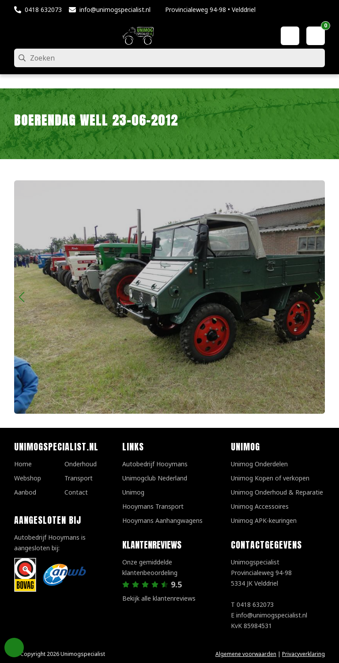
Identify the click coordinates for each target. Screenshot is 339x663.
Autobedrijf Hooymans (155, 464)
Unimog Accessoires (260, 506)
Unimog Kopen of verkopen (270, 478)
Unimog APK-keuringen (264, 520)
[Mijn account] (290, 36)
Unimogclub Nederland (154, 478)
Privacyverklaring (303, 654)
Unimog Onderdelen (259, 464)
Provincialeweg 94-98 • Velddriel (210, 9)
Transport (78, 478)
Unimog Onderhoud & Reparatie (277, 492)
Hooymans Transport (153, 506)
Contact (76, 492)
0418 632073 (43, 9)
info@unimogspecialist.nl (115, 9)
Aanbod (25, 492)
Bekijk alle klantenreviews (159, 598)
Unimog (133, 492)
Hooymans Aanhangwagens (162, 520)
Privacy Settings (14, 647)
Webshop (27, 478)
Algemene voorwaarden (245, 654)
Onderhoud (80, 464)
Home (23, 464)
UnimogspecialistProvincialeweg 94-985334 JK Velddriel (261, 572)
